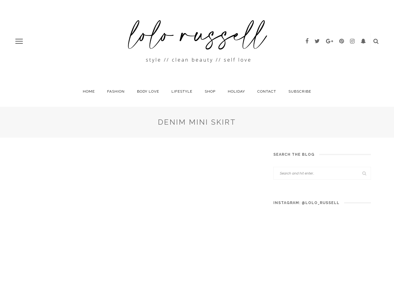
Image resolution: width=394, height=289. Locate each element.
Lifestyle (181, 91)
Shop (210, 91)
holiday (236, 91)
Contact (266, 91)
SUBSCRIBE (299, 91)
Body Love (148, 91)
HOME (89, 91)
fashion (116, 91)
